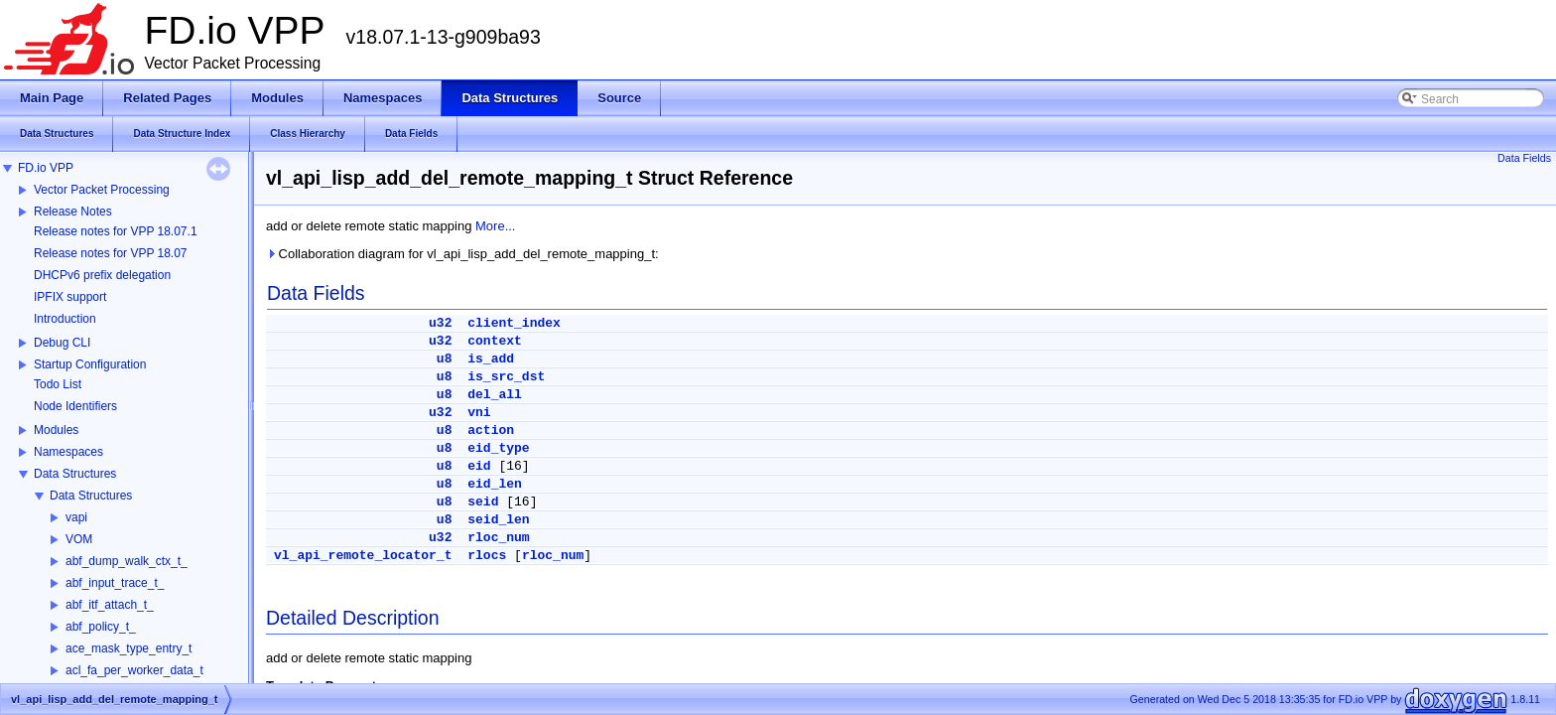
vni (478, 412)
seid (482, 502)
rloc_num (498, 537)
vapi (76, 517)
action (490, 430)
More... (495, 225)
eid (478, 466)
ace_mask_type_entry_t (128, 648)
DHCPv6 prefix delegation (102, 275)
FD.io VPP (45, 168)
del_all (494, 394)
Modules (56, 430)
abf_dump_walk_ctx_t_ (126, 561)
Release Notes (73, 211)
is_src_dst (506, 376)
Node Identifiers (75, 406)
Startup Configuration (90, 364)
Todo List (57, 384)
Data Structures (75, 474)
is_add (490, 359)
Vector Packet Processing (102, 190)
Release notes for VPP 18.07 (111, 253)
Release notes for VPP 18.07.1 (115, 231)
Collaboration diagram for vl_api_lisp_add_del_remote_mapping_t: (462, 253)
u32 (440, 323)
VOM (78, 539)
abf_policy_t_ (100, 627)
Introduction (65, 319)
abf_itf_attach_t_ (109, 605)
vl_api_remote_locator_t (363, 555)
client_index (514, 323)
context (494, 341)
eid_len (494, 484)
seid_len (498, 519)
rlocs (486, 555)
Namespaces (68, 452)
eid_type (498, 448)
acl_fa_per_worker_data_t (134, 670)
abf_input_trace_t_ (114, 583)
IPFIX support (70, 297)
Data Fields (1524, 158)
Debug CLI (62, 343)
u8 (445, 359)
